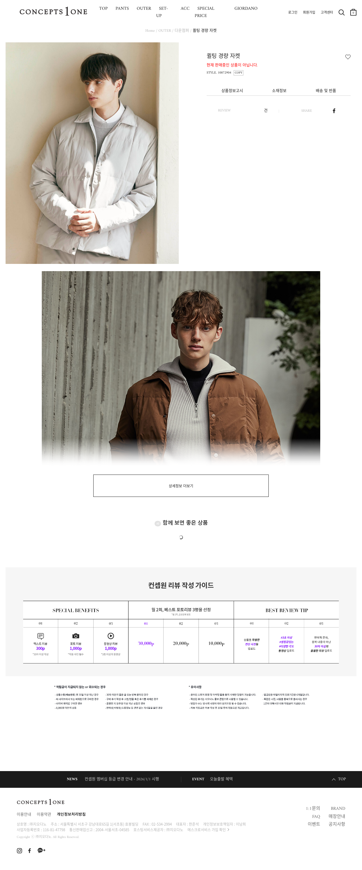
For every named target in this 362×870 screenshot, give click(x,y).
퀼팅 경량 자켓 (205, 30)
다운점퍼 (182, 30)
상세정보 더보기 (181, 486)
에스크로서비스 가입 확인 (206, 829)
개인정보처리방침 (71, 814)
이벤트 (314, 824)
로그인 (292, 13)
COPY (238, 73)
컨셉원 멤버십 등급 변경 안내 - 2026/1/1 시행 (122, 779)
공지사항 (337, 824)
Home (150, 30)
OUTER (164, 30)
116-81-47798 (54, 829)
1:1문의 (313, 809)
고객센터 (327, 13)
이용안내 (24, 814)
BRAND (338, 809)
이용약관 (44, 814)
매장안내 (337, 817)
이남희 (241, 824)
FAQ (316, 817)
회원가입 (309, 13)
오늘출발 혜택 (221, 779)
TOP (342, 779)
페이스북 (334, 110)
